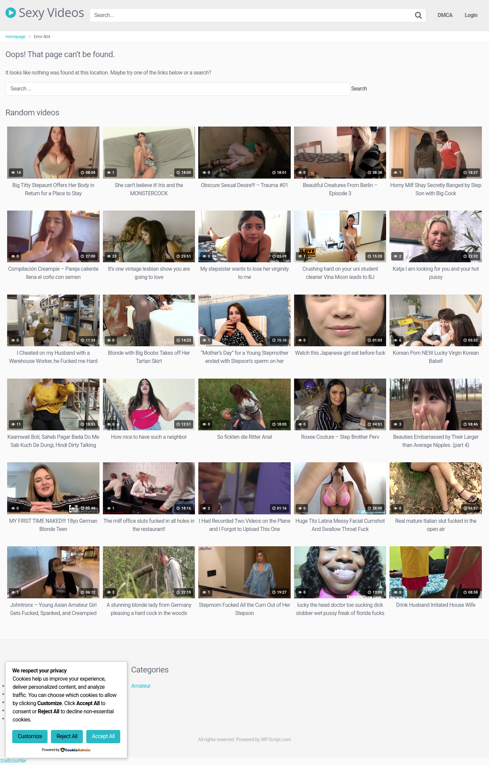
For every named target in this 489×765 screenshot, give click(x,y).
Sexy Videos (44, 12)
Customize (30, 736)
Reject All (66, 736)
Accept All (103, 736)
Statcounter (13, 761)
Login (471, 15)
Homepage (15, 36)
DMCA (445, 15)
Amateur (141, 686)
